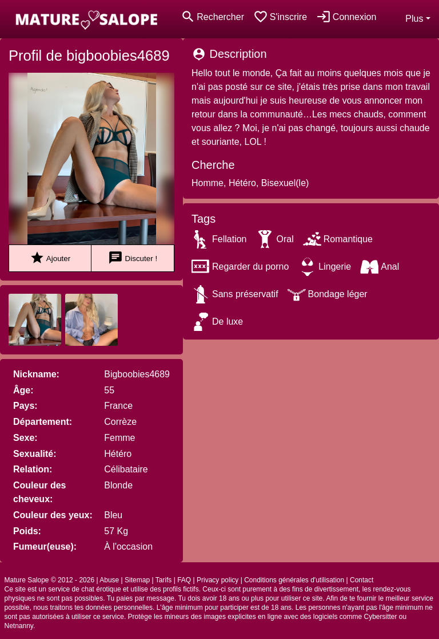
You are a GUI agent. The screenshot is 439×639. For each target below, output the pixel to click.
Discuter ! (132, 258)
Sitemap (137, 580)
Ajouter (50, 258)
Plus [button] (414, 18)
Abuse (109, 580)
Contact (361, 580)
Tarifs (163, 580)
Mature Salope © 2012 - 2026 (50, 580)
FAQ (184, 580)
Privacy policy (217, 580)
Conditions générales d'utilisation (294, 580)
